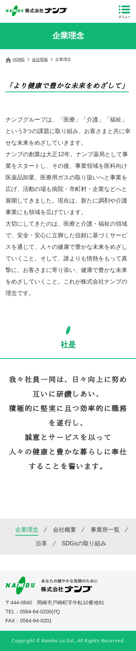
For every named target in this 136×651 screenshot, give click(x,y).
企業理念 (26, 530)
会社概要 (64, 530)
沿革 (41, 543)
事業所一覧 (105, 530)
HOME (19, 59)
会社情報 (40, 59)
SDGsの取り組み (84, 543)
